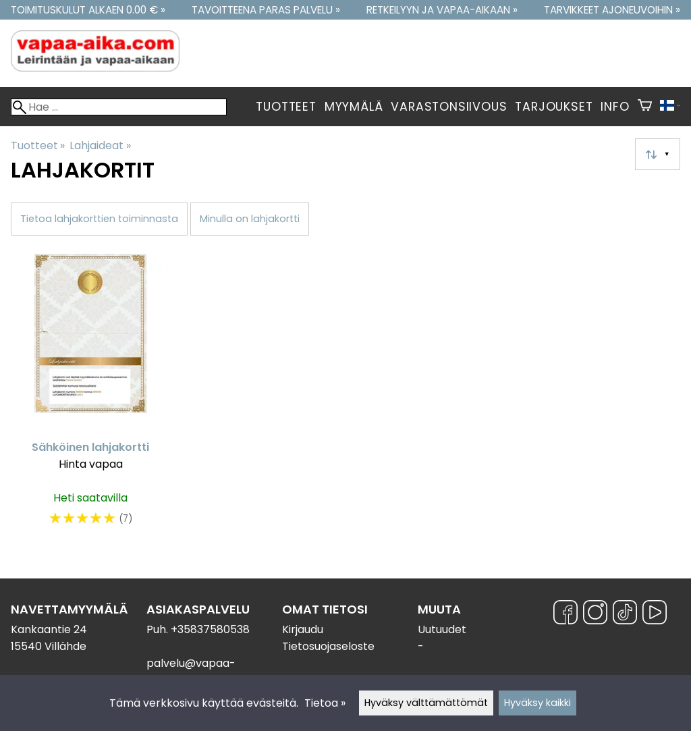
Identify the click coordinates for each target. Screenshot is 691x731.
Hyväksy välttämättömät (426, 702)
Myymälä (354, 107)
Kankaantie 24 (49, 629)
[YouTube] (654, 614)
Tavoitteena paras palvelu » (266, 10)
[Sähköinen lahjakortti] (90, 397)
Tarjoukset (553, 107)
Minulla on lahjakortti (250, 218)
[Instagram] (595, 614)
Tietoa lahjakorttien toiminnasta (99, 218)
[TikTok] (625, 614)
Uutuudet (442, 629)
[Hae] (119, 107)
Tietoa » (325, 703)
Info (615, 107)
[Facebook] (565, 614)
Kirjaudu (302, 629)
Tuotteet (286, 107)
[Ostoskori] (645, 106)
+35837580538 (210, 629)
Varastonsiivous (449, 107)
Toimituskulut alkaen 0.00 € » (88, 10)
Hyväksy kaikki (537, 702)
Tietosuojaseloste (328, 646)
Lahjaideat (100, 145)
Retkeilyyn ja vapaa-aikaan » (442, 10)
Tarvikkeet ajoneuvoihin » (612, 10)
